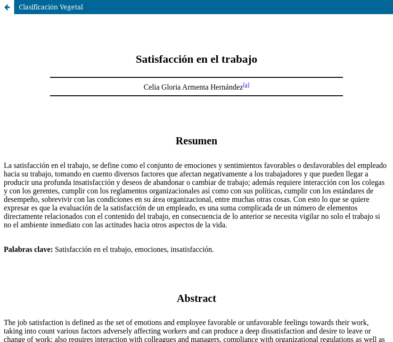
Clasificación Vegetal (51, 6)
